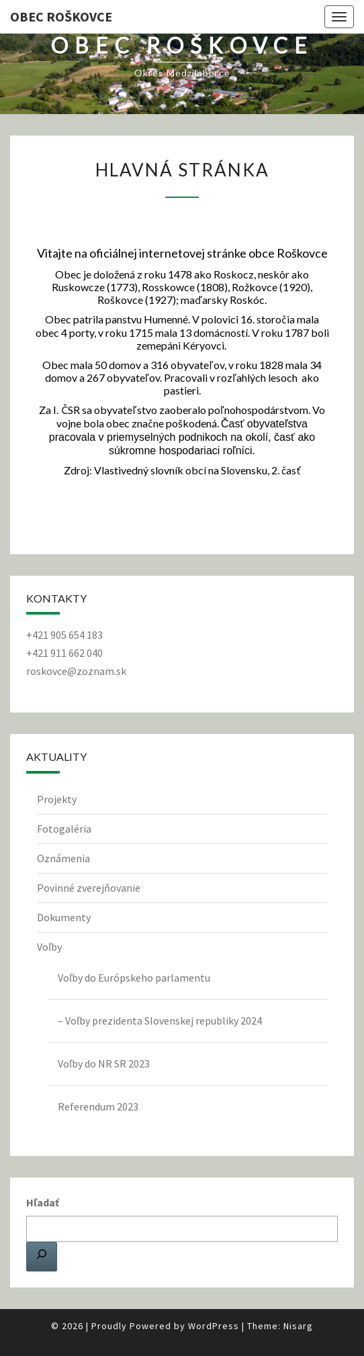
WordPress (213, 1326)
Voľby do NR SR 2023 (104, 1063)
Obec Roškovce (61, 16)
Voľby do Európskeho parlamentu (134, 977)
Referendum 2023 (98, 1106)
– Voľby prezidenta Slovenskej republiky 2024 (160, 1020)
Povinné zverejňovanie (88, 887)
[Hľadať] (41, 1256)
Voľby (49, 946)
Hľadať (42, 1202)
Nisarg (298, 1326)
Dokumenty (64, 917)
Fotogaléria (64, 828)
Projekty (57, 799)
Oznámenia (63, 858)
